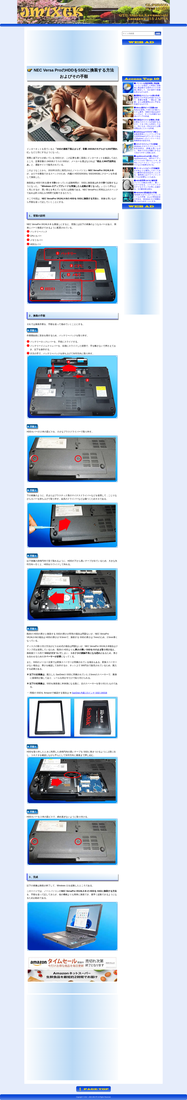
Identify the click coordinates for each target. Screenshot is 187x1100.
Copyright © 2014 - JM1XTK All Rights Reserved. (93, 1097)
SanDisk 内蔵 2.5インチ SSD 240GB (89, 693)
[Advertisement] (72, 47)
